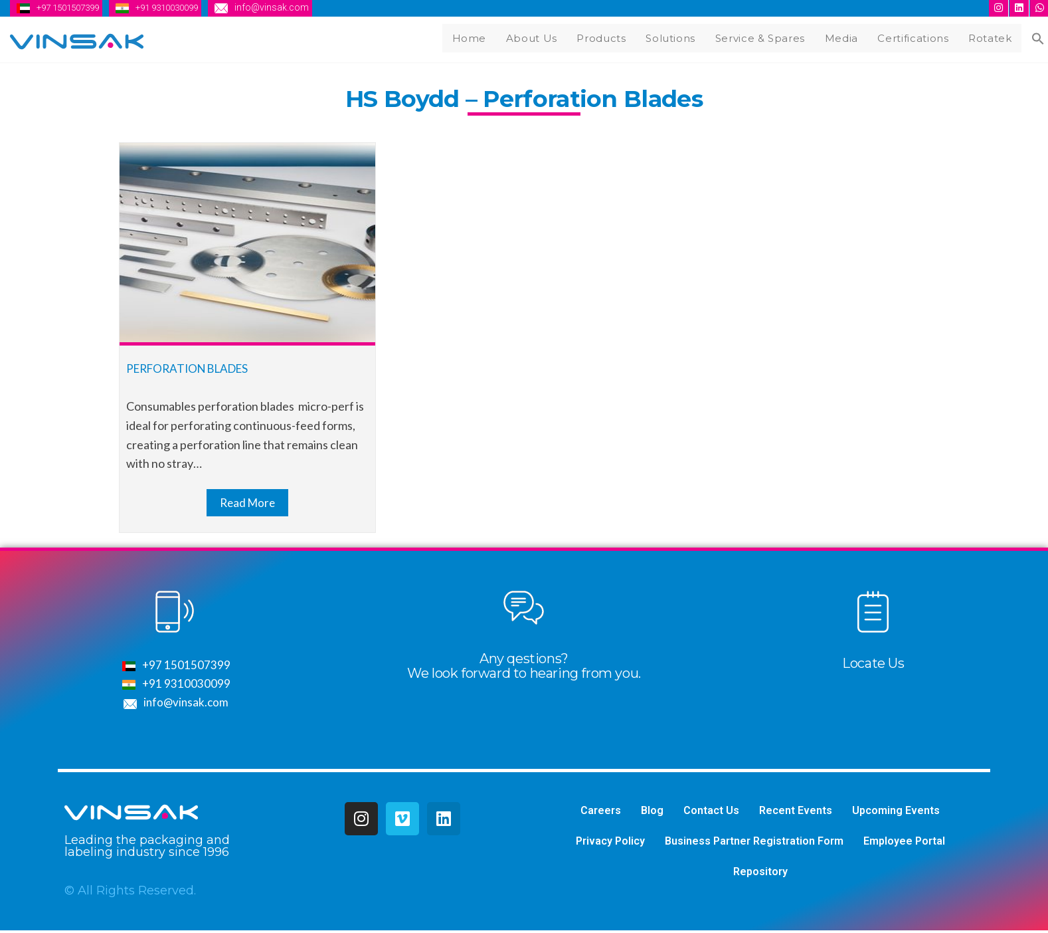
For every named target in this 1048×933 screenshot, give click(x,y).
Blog (652, 812)
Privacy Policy (610, 843)
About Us (544, 37)
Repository (760, 873)
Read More (247, 503)
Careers (600, 812)
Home (484, 37)
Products (612, 37)
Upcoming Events (896, 812)
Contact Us (711, 812)
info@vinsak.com (289, 7)
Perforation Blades (192, 369)
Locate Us (873, 665)
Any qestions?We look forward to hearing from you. (524, 667)
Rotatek (994, 37)
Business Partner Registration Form (754, 843)
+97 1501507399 (72, 7)
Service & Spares (769, 37)
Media (848, 37)
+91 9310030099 (179, 7)
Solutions (680, 37)
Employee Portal (904, 843)
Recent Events (795, 812)
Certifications (919, 37)
